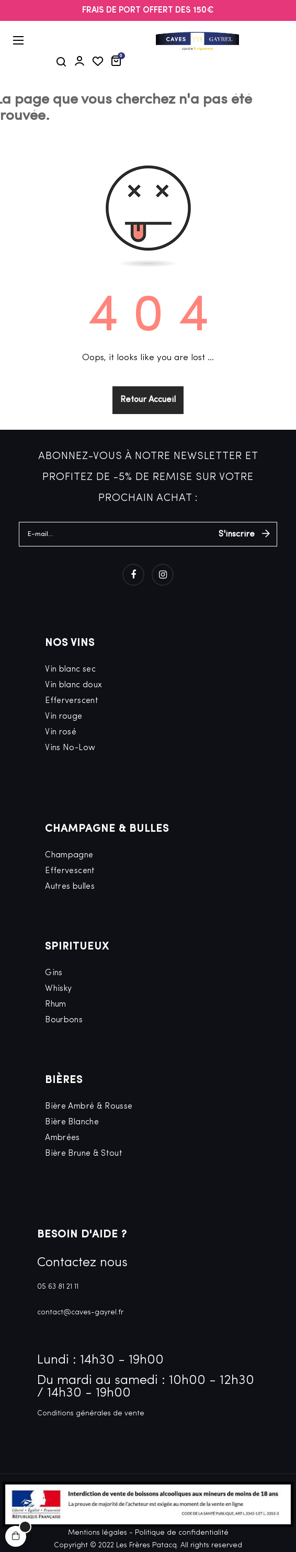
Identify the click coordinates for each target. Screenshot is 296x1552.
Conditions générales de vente (90, 1413)
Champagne (69, 855)
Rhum (55, 1004)
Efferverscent (71, 701)
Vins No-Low (70, 748)
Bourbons (64, 1020)
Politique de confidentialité (182, 1533)
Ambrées (62, 1138)
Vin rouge (63, 716)
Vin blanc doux (73, 685)
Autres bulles (70, 887)
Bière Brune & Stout (83, 1153)
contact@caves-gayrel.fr (80, 1312)
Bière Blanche (72, 1122)
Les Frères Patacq (146, 1545)
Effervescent (70, 871)
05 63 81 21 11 (57, 1287)
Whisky (58, 989)
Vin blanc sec (70, 669)
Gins (53, 973)
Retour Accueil (148, 400)
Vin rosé (60, 732)
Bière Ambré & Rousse (88, 1106)
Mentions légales (97, 1533)
